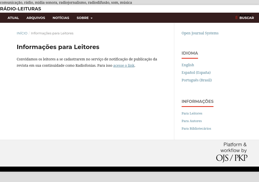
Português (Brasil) (197, 80)
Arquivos (36, 18)
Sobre (83, 18)
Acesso (245, 15)
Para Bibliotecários (196, 128)
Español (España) (196, 72)
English (188, 64)
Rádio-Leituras (20, 9)
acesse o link (124, 65)
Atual (13, 18)
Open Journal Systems (200, 33)
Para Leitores (192, 113)
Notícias (61, 18)
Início (22, 33)
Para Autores (192, 121)
